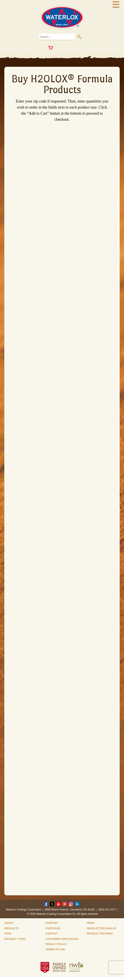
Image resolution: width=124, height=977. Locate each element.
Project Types (15, 939)
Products (11, 928)
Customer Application (62, 939)
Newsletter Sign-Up (101, 928)
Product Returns (100, 933)
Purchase (53, 928)
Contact (52, 933)
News (91, 923)
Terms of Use (55, 949)
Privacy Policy (56, 944)
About (9, 923)
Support (52, 923)
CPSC (7, 933)
